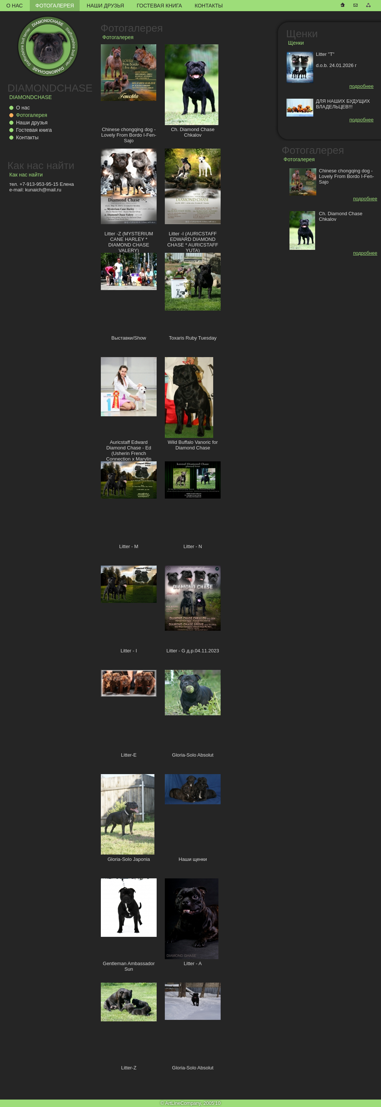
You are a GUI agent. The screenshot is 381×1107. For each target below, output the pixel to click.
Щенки (302, 33)
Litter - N (192, 546)
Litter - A (193, 963)
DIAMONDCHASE (50, 88)
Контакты (209, 6)
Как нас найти (40, 165)
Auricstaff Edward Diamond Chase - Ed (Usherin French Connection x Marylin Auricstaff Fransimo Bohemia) (128, 456)
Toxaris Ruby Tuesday (193, 338)
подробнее (361, 86)
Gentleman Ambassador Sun (128, 966)
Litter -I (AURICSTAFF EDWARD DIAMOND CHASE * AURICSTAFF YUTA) (192, 242)
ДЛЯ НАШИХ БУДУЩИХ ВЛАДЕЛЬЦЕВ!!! (343, 103)
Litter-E (129, 755)
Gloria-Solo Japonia (129, 859)
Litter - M (128, 546)
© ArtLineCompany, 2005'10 (190, 1103)
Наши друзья (105, 6)
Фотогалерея (54, 6)
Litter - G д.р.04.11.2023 (192, 650)
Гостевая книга (159, 6)
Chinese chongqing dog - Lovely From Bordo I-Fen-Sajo (128, 135)
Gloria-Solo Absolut (192, 755)
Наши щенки (193, 859)
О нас (14, 6)
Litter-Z (128, 1068)
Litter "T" (325, 54)
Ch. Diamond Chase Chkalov (192, 132)
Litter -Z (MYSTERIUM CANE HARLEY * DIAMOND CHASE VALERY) (129, 242)
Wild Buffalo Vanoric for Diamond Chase (193, 445)
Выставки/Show (128, 338)
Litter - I (129, 650)
